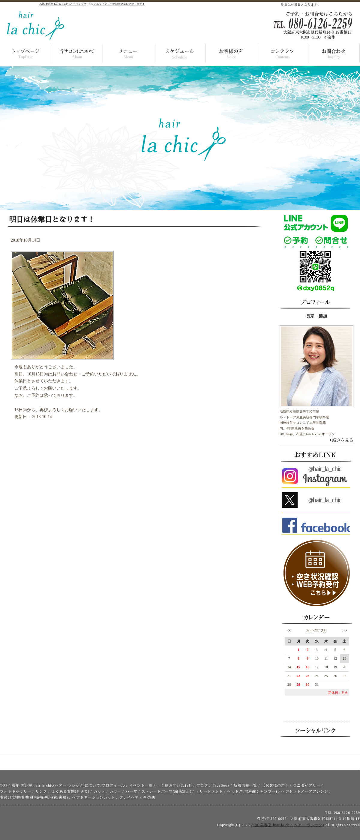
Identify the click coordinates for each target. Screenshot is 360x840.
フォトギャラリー (15, 791)
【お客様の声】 (275, 785)
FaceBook (221, 785)
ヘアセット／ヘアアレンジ (304, 791)
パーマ (131, 791)
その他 (149, 797)
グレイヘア (129, 797)
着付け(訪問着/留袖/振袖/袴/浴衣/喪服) (34, 797)
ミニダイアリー (306, 785)
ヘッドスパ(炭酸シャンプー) (252, 791)
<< (288, 630)
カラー (115, 791)
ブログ (202, 785)
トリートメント (209, 791)
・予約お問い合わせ (174, 785)
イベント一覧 (141, 785)
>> (344, 630)
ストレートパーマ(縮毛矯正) (166, 791)
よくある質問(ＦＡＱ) (70, 791)
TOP (4, 785)
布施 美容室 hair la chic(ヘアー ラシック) (287, 825)
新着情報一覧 (245, 785)
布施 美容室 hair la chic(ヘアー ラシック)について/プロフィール (68, 785)
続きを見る (342, 440)
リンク (41, 791)
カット (99, 791)
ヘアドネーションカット (93, 797)
